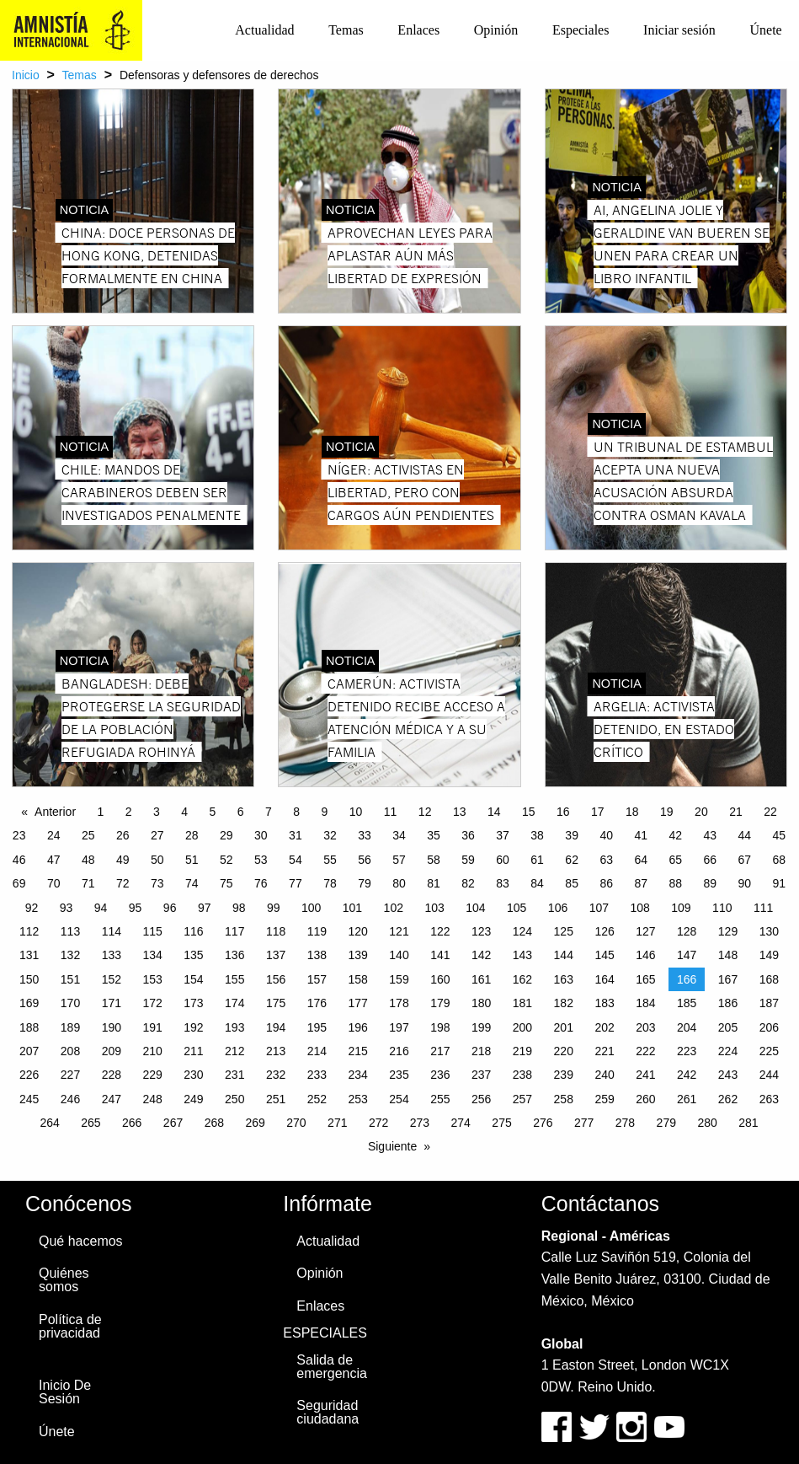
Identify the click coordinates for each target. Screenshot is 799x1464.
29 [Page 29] (226, 835)
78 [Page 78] (330, 883)
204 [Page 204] (686, 1027)
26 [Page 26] (123, 835)
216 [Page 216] (398, 1051)
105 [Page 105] (516, 907)
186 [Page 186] (728, 1003)
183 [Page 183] (604, 1003)
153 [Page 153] (152, 979)
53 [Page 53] (261, 859)
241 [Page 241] (645, 1074)
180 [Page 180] (481, 1003)
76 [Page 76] (261, 883)
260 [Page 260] (645, 1099)
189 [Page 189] (70, 1027)
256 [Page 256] (481, 1099)
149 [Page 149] (769, 955)
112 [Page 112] (29, 931)
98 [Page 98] (239, 907)
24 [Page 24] (54, 835)
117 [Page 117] (234, 931)
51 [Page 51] (192, 859)
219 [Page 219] (522, 1051)
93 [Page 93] (66, 907)
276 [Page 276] (542, 1122)
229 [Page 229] (152, 1074)
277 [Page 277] (584, 1122)
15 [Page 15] (528, 811)
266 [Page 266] (131, 1122)
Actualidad (264, 30)
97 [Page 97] (204, 907)
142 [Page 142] (481, 955)
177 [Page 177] (358, 1003)
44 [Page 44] (745, 835)
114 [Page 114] (111, 931)
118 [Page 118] (275, 931)
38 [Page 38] (537, 835)
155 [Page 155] (234, 979)
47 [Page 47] (54, 859)
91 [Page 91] (779, 883)
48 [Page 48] (88, 859)
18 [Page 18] (632, 811)
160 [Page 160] (440, 979)
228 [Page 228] (111, 1074)
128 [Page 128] (686, 931)
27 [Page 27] (157, 835)
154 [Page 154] (193, 979)
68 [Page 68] (779, 859)
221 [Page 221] (604, 1051)
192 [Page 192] (193, 1027)
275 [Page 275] (501, 1122)
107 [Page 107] (599, 907)
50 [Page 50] (157, 859)
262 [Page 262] (728, 1099)
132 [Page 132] (70, 955)
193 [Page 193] (234, 1027)
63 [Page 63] (606, 859)
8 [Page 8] (296, 811)
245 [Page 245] (29, 1099)
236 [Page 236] (440, 1074)
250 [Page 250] (234, 1099)
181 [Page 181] (522, 1003)
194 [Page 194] (275, 1027)
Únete (765, 30)
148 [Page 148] (728, 955)
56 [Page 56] (364, 859)
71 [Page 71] (88, 883)
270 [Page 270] (296, 1122)
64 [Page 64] (640, 859)
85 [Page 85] (571, 883)
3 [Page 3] (156, 811)
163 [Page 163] (563, 979)
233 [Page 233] (317, 1074)
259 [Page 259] (604, 1099)
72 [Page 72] (123, 883)
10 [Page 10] (356, 811)
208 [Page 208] (70, 1051)
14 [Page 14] (494, 811)
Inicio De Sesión (65, 1392)
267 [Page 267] (173, 1122)
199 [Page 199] (481, 1027)
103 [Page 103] (434, 907)
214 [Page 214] (317, 1051)
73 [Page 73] (157, 883)
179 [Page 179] (440, 1003)
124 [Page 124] (522, 931)
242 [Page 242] (686, 1074)
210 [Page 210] (152, 1051)
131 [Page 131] (29, 955)
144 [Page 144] (563, 955)
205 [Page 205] (728, 1027)
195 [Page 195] (317, 1027)
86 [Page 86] (606, 883)
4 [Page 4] (184, 811)
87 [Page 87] (640, 883)
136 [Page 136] (234, 955)
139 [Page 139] (358, 955)
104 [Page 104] (475, 907)
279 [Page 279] (666, 1122)
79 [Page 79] (364, 883)
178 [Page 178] (398, 1003)
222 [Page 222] (645, 1051)
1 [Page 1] (101, 811)
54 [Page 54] (295, 859)
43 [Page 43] (709, 835)
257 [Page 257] (522, 1099)
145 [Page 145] (604, 955)
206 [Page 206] (769, 1027)
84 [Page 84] (537, 883)
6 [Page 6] (240, 811)
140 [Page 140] (398, 955)
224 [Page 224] (728, 1051)
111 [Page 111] (763, 907)
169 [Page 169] (29, 1003)
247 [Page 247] (111, 1099)
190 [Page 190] (111, 1027)
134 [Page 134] (152, 955)
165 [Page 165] (645, 979)
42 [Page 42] (675, 835)
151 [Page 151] (70, 979)
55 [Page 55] (330, 859)
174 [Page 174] (234, 1003)
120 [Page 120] (358, 931)
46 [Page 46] (19, 859)
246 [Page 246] (70, 1099)
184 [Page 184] (645, 1003)
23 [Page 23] (19, 835)
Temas (346, 30)
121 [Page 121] (398, 931)
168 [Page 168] (769, 979)
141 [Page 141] (440, 955)
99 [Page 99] (273, 907)
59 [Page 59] (468, 859)
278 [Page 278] (625, 1122)
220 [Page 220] (563, 1051)
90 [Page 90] (745, 883)
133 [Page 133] (111, 955)
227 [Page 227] (70, 1074)
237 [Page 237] (481, 1074)
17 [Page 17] (598, 811)
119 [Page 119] (317, 931)
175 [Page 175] (275, 1003)
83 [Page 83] (502, 883)
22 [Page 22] (770, 811)
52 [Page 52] (226, 859)
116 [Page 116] (193, 931)
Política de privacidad (70, 1326)
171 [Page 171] (111, 1003)
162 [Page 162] (522, 979)
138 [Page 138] (317, 955)
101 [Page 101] (352, 907)
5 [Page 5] (213, 811)
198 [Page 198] (440, 1027)
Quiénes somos (64, 1280)
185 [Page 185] (686, 1003)
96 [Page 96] (170, 907)
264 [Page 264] (49, 1122)
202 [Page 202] (604, 1027)
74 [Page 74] (192, 883)
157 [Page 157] (317, 979)
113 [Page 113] (70, 931)
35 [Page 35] (433, 835)
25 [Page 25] (88, 835)
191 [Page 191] (152, 1027)
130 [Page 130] (769, 931)
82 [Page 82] (468, 883)
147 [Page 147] (686, 955)
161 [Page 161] (481, 979)
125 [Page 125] (563, 931)
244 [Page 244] (769, 1074)
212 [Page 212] (234, 1051)
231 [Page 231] (234, 1074)
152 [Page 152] (111, 979)
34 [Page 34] (399, 835)
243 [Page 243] (728, 1074)
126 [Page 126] (604, 931)
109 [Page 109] (680, 907)
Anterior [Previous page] (55, 811)
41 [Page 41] (640, 835)
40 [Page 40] (606, 835)
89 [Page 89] (709, 883)
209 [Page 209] (111, 1051)
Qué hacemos (81, 1241)
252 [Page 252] (317, 1099)
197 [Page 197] (398, 1027)
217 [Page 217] (440, 1051)
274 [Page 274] (461, 1122)
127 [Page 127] (645, 931)
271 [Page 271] (337, 1122)
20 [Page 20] (701, 811)
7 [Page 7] (268, 811)
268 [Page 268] (214, 1122)
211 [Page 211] (193, 1051)
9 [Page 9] (325, 811)
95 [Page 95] (135, 907)
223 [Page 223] (686, 1051)
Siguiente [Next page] (392, 1146)
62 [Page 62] (571, 859)
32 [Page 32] (330, 835)
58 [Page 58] (433, 859)
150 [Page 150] (29, 979)
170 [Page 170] (70, 1003)
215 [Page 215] (358, 1051)
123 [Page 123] (481, 931)
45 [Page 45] (779, 835)
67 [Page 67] (745, 859)
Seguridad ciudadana (327, 1412)
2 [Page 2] (128, 811)
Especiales (581, 30)
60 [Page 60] (502, 859)
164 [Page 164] (604, 979)
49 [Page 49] (123, 859)
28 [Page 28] (192, 835)
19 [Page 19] (667, 811)
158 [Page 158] (358, 979)
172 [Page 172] (152, 1003)
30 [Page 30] (261, 835)
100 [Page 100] (311, 907)
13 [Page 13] (459, 811)
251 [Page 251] (275, 1099)
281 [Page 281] (748, 1122)
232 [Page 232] (275, 1074)
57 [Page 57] (399, 859)
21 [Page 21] (736, 811)
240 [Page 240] (604, 1074)
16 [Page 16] (563, 811)
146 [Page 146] (645, 955)
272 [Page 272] (378, 1122)
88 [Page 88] (675, 883)
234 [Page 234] (358, 1074)
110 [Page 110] (722, 907)
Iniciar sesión (679, 30)
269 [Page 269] (254, 1122)
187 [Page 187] (769, 1003)
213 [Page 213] (275, 1051)
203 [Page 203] (645, 1027)
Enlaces (418, 30)
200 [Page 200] (522, 1027)
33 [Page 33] (364, 835)
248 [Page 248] (152, 1099)
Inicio (26, 75)
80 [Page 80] (399, 883)
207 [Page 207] (29, 1051)
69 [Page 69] (19, 883)
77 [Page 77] (295, 883)
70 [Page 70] (54, 883)
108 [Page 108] (639, 907)
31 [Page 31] (295, 835)
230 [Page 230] (193, 1074)
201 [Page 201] (563, 1027)
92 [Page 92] (32, 907)
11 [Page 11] (390, 811)
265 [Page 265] (90, 1122)
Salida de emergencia (331, 1367)
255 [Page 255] (440, 1099)
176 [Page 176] (317, 1003)
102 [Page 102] (393, 907)
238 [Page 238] (522, 1074)
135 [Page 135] (193, 955)
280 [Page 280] (706, 1122)
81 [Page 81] (433, 883)
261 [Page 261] (686, 1099)
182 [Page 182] (563, 1003)
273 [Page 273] (419, 1122)
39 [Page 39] (571, 835)
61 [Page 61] (537, 859)
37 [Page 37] (502, 835)
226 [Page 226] (29, 1074)
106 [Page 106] (557, 907)
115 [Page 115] (152, 931)
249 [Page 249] (193, 1099)
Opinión (496, 30)
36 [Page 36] (468, 835)
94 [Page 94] (101, 907)
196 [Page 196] (358, 1027)
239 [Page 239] (563, 1074)
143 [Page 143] (522, 955)
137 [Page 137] (275, 955)
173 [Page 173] (193, 1003)
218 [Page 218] (481, 1051)
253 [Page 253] (358, 1099)
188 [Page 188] (29, 1027)
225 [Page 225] (769, 1051)
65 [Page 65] (675, 859)
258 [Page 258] (563, 1099)
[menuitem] (265, 30)
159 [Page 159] (398, 979)
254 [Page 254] (398, 1099)
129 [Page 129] (728, 931)
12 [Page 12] (425, 811)
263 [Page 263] (769, 1099)
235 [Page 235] (398, 1074)
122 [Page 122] (440, 931)
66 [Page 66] (709, 859)
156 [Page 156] (275, 979)
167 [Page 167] (728, 979)
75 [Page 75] (226, 883)
